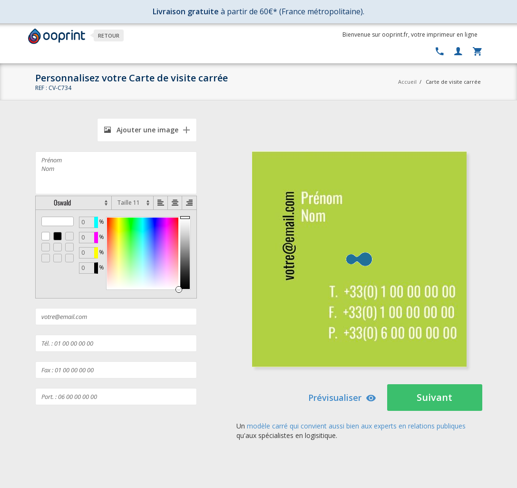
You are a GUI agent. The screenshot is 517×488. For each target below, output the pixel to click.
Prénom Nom (116, 172)
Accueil (407, 81)
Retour (108, 35)
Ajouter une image (141, 129)
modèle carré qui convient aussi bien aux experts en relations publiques (356, 425)
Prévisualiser (342, 397)
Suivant (434, 397)
